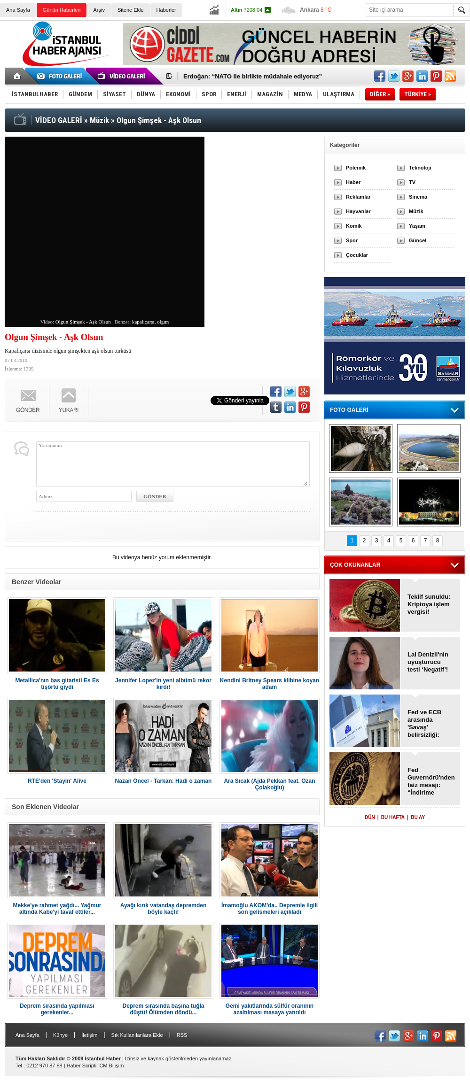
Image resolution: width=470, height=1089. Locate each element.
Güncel (417, 240)
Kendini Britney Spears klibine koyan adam (269, 683)
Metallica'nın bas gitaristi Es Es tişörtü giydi (57, 683)
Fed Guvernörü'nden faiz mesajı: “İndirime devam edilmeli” (430, 781)
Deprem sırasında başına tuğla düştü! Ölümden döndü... (163, 1009)
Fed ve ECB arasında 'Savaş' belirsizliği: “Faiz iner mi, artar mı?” (426, 724)
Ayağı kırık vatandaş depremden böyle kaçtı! (163, 908)
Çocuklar (357, 255)
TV (412, 182)
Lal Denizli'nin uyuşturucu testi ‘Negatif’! (427, 662)
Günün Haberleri (62, 10)
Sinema (418, 197)
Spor (352, 240)
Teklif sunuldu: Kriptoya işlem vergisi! (428, 604)
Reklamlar (358, 197)
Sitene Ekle (131, 10)
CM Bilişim (111, 1065)
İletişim (89, 1035)
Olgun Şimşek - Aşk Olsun (83, 321)
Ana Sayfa (18, 10)
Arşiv (98, 10)
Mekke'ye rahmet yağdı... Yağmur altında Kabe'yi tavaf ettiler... (57, 908)
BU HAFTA (393, 817)
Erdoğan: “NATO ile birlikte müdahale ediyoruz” (252, 76)
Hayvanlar (358, 211)
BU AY (418, 817)
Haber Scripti (82, 1065)
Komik (354, 226)
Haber (353, 182)
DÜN (370, 817)
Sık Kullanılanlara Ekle (137, 1035)
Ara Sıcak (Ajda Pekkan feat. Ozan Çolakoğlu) (269, 784)
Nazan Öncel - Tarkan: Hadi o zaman (163, 781)
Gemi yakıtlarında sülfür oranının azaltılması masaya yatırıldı (269, 1009)
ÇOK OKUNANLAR (355, 565)
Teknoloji (420, 167)
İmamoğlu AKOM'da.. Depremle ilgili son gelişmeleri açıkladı (269, 908)
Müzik (416, 211)
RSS (182, 1035)
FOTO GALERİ (349, 410)
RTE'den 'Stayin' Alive (57, 781)
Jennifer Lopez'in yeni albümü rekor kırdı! (163, 683)
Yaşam (417, 226)
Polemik (356, 167)
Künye (60, 1035)
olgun (163, 321)
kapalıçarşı (143, 321)
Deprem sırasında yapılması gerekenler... (57, 1009)
